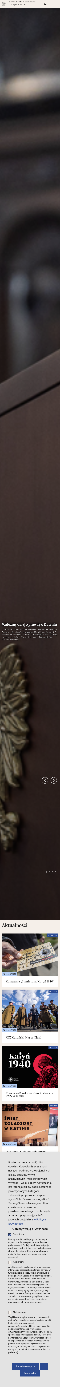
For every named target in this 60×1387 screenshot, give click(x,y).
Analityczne (18, 1262)
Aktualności (14, 776)
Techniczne (18, 1234)
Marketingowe (19, 1312)
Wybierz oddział (19, 4)
